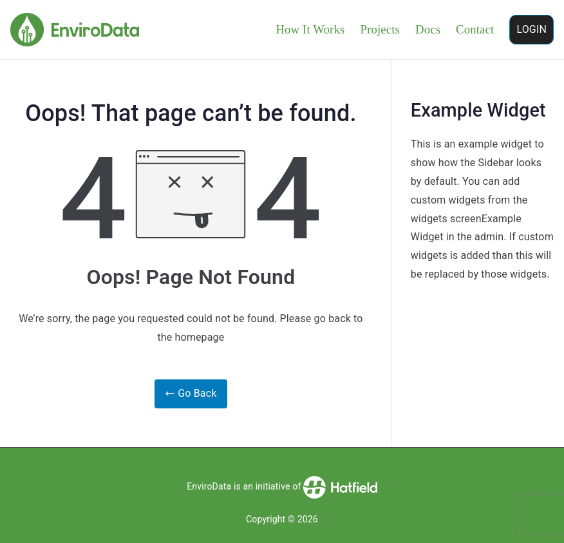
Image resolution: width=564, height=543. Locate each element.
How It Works (310, 29)
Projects (380, 29)
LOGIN (531, 29)
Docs (427, 29)
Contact (475, 29)
